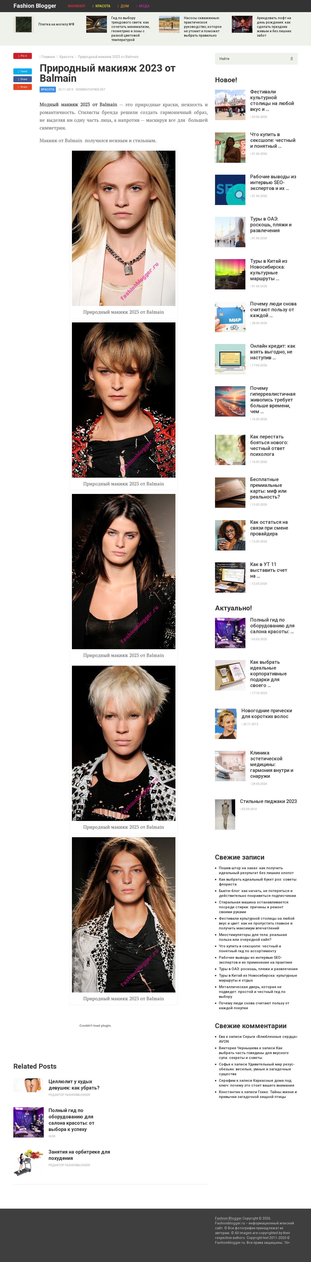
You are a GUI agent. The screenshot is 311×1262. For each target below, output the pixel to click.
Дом (123, 6)
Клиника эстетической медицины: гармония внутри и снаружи (271, 764)
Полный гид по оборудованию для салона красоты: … (272, 625)
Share (22, 79)
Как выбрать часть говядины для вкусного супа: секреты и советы (254, 1053)
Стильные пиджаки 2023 (268, 801)
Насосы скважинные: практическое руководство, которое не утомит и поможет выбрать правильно (203, 26)
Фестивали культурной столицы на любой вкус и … (272, 100)
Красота (101, 6)
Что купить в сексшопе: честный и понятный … (272, 140)
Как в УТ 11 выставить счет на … (268, 570)
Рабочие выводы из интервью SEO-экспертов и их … (273, 182)
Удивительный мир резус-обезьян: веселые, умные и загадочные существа (257, 1069)
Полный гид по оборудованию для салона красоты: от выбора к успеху (72, 1119)
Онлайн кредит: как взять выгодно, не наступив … (272, 352)
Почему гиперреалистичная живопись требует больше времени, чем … (272, 399)
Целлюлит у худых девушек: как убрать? (74, 1085)
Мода (142, 6)
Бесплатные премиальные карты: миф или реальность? (268, 488)
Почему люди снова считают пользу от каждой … (273, 309)
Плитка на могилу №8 (56, 24)
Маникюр (75, 6)
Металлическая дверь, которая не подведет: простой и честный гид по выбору (252, 992)
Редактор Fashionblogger (69, 1095)
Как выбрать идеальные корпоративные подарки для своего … (268, 673)
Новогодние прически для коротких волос (267, 713)
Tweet (22, 71)
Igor (52, 1136)
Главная (48, 57)
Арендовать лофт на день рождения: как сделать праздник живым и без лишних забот (274, 26)
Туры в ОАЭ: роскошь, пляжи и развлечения (271, 224)
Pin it (22, 56)
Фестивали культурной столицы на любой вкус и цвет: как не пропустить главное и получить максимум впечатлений (256, 923)
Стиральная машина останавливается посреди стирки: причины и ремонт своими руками (253, 907)
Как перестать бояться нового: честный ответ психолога (269, 445)
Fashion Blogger (34, 6)
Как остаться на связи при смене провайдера (269, 528)
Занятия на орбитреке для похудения (79, 1155)
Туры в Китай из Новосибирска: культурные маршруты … (268, 269)
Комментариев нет (90, 89)
